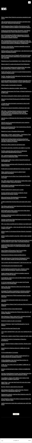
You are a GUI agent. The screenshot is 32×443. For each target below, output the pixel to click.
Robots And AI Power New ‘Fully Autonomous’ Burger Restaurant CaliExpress (16, 127)
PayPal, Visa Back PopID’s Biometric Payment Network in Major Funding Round (16, 77)
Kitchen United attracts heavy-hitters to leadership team (15, 369)
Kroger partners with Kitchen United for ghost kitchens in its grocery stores (14, 193)
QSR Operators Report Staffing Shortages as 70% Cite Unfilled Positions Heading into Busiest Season (16, 26)
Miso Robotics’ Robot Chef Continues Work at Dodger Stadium (16, 305)
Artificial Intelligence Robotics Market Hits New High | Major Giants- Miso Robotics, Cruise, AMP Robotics (16, 81)
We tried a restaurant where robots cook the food (15, 95)
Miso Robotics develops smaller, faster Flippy (14, 88)
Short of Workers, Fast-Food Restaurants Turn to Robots (15, 324)
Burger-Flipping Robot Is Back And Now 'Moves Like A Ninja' (16, 344)
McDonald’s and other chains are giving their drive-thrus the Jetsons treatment (15, 211)
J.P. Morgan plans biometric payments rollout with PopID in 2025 (15, 104)
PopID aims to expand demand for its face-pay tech (15, 168)
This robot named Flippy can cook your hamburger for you (16, 332)
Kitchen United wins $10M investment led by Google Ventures (16, 296)
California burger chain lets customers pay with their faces (16, 404)
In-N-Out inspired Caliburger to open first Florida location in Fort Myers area (15, 282)
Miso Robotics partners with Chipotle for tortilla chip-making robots (16, 165)
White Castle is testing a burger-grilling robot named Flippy (16, 236)
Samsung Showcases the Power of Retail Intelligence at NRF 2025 (16, 92)
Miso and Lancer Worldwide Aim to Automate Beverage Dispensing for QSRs (14, 198)
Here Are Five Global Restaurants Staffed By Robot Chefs (15, 99)
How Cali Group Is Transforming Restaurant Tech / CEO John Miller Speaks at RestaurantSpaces (15, 258)
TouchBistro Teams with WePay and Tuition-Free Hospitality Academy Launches (15, 378)
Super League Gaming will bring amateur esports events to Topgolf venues (15, 274)
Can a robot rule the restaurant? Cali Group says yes (16, 262)
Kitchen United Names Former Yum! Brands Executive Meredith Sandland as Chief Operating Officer (16, 374)
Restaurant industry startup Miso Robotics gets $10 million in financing (16, 395)
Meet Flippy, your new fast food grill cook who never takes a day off (15, 383)
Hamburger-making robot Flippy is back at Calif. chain (16, 336)
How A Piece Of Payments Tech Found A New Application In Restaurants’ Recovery (13, 251)
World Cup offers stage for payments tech (13, 144)
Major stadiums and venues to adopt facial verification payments (13, 172)
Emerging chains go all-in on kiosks (11, 320)
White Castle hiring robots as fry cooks (12, 189)
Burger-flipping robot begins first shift (12, 386)
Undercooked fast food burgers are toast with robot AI (16, 202)
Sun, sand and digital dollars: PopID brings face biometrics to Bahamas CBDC (14, 156)
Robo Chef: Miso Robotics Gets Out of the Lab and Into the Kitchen (15, 287)
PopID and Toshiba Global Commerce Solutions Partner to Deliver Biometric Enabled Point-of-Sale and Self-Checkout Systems (15, 140)
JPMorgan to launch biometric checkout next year (15, 107)
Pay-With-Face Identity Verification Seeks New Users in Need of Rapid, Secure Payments (16, 181)
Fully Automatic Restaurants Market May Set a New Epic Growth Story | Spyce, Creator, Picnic (15, 68)
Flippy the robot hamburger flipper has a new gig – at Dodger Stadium (16, 312)
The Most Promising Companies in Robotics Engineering (13, 340)
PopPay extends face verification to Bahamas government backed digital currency (14, 151)
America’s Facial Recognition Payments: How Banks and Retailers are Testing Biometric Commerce (15, 31)
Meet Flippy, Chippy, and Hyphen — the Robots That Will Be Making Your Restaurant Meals (16, 135)
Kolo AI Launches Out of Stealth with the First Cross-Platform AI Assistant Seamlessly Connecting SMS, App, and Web (16, 56)
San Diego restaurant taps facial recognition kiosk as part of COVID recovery (16, 206)
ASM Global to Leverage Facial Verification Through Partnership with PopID (15, 186)
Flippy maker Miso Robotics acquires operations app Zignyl (16, 18)
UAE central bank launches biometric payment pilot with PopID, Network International (15, 22)
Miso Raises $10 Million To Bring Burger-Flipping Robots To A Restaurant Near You (14, 390)
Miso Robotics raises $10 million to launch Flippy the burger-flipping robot (16, 399)
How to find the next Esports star (10, 328)
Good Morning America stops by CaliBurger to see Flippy (15, 348)
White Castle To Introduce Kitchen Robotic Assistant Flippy (16, 232)
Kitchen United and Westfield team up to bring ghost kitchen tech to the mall (16, 220)
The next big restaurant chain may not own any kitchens (14, 300)
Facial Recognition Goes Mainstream (11, 308)
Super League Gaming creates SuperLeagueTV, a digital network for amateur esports (15, 356)
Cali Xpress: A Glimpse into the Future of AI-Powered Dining (16, 118)
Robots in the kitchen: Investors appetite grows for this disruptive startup (15, 47)
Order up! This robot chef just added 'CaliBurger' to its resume (15, 365)
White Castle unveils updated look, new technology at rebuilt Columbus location (16, 51)
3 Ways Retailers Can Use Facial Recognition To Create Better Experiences (14, 360)
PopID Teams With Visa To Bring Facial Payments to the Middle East (15, 160)
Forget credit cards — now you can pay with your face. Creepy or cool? (16, 227)
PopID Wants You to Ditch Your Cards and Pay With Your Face (15, 177)
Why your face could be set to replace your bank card (16, 223)
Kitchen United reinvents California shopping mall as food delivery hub (16, 215)
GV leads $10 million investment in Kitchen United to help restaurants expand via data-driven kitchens (16, 291)
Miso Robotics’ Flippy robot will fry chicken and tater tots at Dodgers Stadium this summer (16, 317)
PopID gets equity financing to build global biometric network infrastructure (16, 72)
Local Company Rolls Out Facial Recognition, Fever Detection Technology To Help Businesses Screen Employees (15, 246)
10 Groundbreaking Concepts (9, 352)
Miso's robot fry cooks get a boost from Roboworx (15, 64)
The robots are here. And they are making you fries (15, 147)
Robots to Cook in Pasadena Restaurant (12, 131)
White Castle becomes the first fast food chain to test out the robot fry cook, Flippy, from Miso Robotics (16, 241)
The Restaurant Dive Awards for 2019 (11, 265)
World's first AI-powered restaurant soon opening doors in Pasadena (15, 123)
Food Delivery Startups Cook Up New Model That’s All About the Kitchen (16, 278)
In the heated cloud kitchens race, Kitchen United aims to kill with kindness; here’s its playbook (15, 269)
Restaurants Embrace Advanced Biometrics (13, 254)
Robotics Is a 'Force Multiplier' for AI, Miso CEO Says (16, 61)
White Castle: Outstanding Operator (11, 85)
